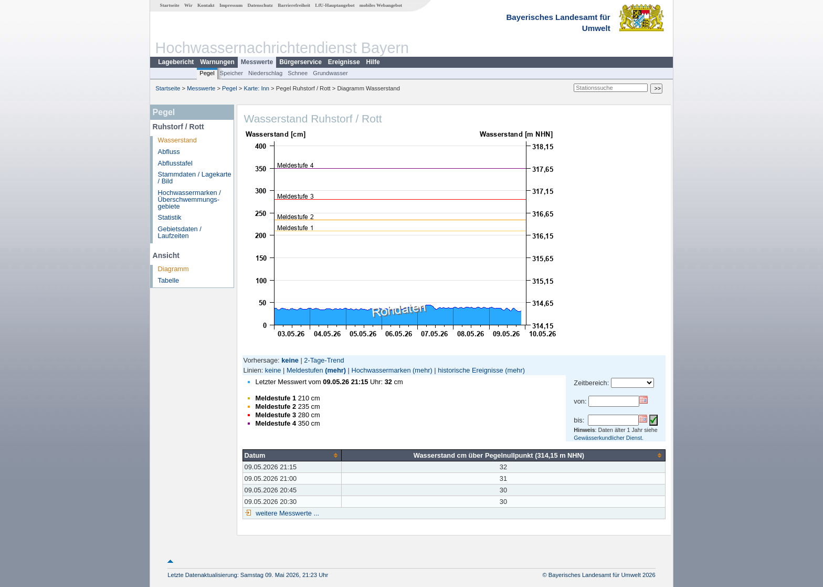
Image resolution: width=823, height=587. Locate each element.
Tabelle (169, 280)
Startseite (170, 5)
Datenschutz (260, 5)
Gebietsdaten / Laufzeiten (180, 232)
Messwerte (257, 62)
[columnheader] (291, 455)
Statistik (170, 217)
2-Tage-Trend (324, 360)
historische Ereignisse (470, 370)
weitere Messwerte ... (286, 513)
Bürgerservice (300, 62)
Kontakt (206, 5)
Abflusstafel (175, 163)
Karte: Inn (257, 88)
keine (273, 370)
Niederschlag (265, 73)
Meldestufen (305, 370)
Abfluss (169, 152)
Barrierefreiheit (294, 5)
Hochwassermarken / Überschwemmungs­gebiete (189, 199)
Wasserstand (177, 140)
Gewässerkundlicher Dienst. (608, 438)
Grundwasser (330, 73)
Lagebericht (176, 62)
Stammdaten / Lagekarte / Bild (194, 177)
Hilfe (373, 62)
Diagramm (173, 269)
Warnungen (217, 62)
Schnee (298, 73)
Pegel (207, 73)
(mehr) (335, 370)
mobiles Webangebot (381, 5)
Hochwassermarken (380, 370)
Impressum (230, 5)
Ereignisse (344, 62)
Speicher (231, 73)
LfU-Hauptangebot (334, 5)
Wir (188, 5)
